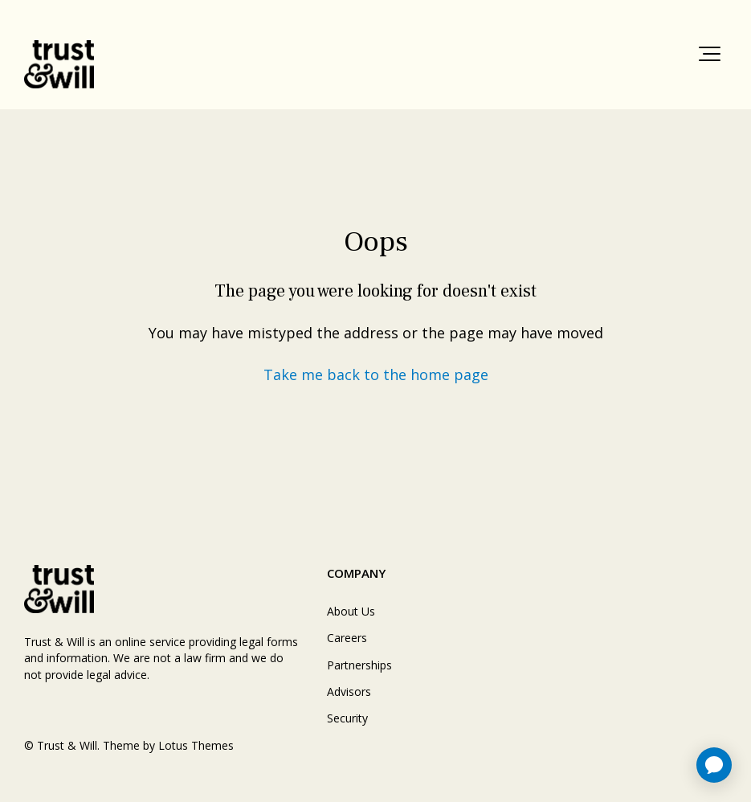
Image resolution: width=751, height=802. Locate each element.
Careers (347, 637)
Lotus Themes (196, 745)
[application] (714, 765)
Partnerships (359, 665)
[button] (709, 54)
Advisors (349, 691)
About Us (351, 611)
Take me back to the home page (375, 374)
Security (347, 718)
